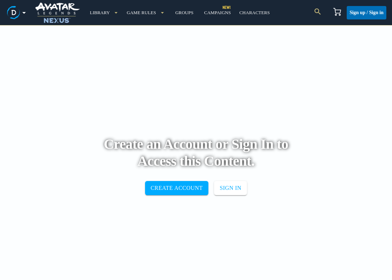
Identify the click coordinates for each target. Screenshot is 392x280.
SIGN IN (230, 188)
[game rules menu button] (146, 13)
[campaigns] (217, 13)
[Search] (317, 13)
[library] (104, 13)
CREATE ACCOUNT (177, 188)
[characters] (254, 13)
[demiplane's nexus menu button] (17, 12)
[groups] (184, 13)
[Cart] (337, 13)
